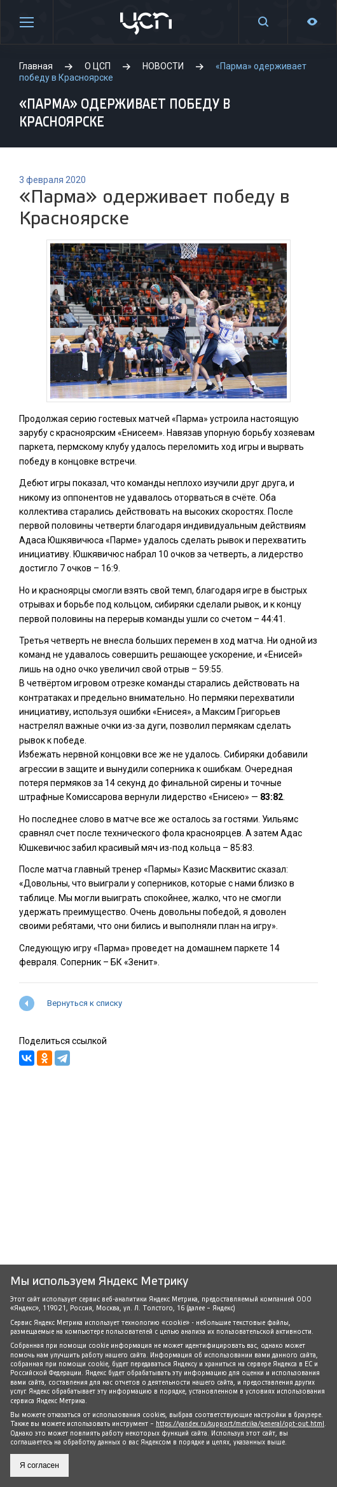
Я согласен (39, 1465)
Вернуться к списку (84, 1003)
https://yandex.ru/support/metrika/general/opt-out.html (240, 1423)
